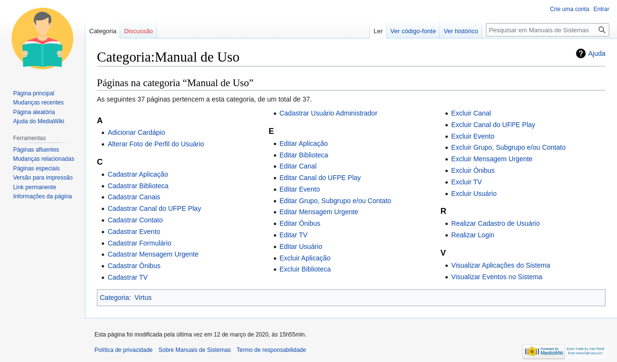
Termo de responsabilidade (271, 350)
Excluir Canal (471, 113)
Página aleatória (34, 112)
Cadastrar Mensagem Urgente (152, 254)
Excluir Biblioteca (305, 269)
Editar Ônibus (300, 223)
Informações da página (42, 196)
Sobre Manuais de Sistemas (195, 350)
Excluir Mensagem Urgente (492, 159)
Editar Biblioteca (304, 155)
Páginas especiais (36, 168)
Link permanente (34, 187)
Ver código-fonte (413, 31)
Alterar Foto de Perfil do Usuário (155, 144)
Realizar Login (473, 235)
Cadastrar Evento (133, 231)
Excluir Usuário (473, 193)
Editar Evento (300, 189)
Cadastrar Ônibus (134, 266)
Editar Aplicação (304, 143)
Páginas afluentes (36, 149)
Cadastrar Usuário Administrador (328, 113)
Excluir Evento (472, 136)
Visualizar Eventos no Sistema (496, 277)
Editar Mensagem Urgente (319, 212)
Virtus (143, 297)
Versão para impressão (42, 177)
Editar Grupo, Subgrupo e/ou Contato (335, 201)
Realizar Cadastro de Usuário (495, 223)
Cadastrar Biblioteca (137, 186)
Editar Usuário (301, 246)
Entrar (601, 9)
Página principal (33, 93)
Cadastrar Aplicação (137, 174)
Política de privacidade (123, 350)
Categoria (114, 297)
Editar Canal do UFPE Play (320, 177)
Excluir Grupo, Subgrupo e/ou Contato (508, 147)
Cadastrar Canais (133, 197)
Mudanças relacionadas (43, 158)
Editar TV (294, 235)
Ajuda (596, 53)
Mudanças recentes (38, 102)
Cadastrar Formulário (139, 243)
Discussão (138, 31)
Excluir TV (466, 182)
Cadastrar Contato (134, 220)
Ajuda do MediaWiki (38, 121)
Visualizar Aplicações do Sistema (500, 265)
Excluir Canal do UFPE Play (493, 125)
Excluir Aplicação (305, 258)
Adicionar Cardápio (136, 132)
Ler (378, 31)
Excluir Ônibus (473, 170)
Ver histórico (460, 31)
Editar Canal (298, 166)
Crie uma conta (569, 9)
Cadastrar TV (127, 277)
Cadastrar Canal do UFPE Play (154, 208)
